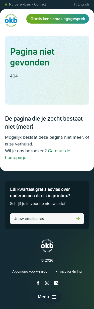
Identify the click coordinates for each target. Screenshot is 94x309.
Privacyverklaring (68, 271)
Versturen (78, 218)
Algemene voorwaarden (30, 271)
